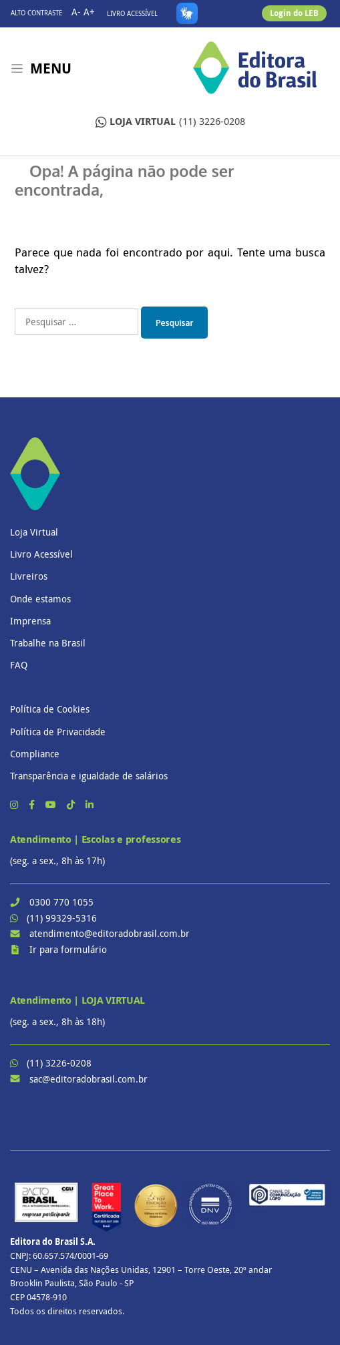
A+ (89, 11)
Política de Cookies (50, 709)
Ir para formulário (68, 949)
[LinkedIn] (90, 804)
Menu (50, 68)
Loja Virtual (34, 532)
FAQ (18, 664)
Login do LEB (294, 13)
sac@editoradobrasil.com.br (88, 1079)
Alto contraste (36, 13)
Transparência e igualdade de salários (89, 775)
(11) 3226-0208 (170, 122)
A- (76, 11)
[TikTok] (72, 804)
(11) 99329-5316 (62, 918)
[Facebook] (33, 804)
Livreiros (28, 576)
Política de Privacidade (58, 731)
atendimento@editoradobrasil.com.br (109, 933)
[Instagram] (15, 804)
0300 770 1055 (61, 902)
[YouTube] (52, 804)
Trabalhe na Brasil (48, 642)
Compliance (34, 753)
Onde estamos (40, 598)
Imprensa (30, 620)
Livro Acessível (132, 13)
